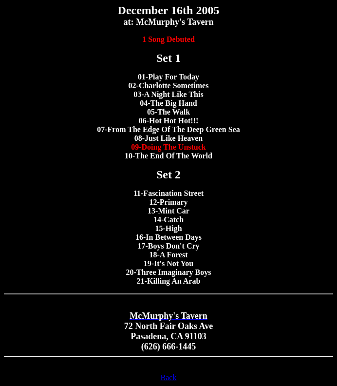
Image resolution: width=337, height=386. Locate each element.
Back (169, 377)
